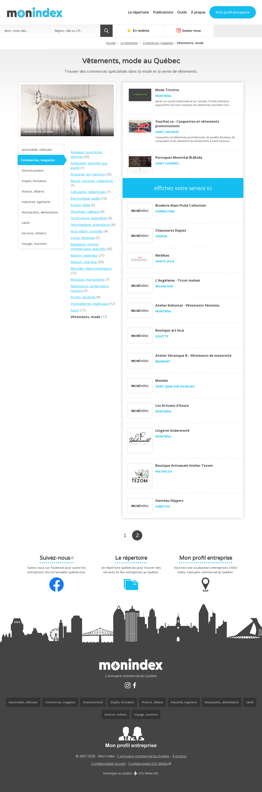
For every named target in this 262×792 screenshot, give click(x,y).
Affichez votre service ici (183, 188)
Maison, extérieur (84, 255)
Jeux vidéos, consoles (87, 231)
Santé (26, 223)
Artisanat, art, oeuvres (88, 174)
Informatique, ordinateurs (91, 224)
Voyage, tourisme (34, 243)
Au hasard (237, 30)
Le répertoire (138, 12)
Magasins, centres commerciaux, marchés (88, 246)
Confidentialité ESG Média (148, 763)
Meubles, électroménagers (91, 268)
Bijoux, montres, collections (92, 181)
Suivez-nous (187, 30)
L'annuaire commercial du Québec (143, 756)
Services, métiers (34, 233)
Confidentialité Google (108, 763)
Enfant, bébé (80, 205)
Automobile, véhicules (37, 149)
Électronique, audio (85, 198)
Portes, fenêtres (83, 297)
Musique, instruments (87, 279)
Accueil (87, 43)
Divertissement (33, 170)
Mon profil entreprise (233, 12)
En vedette (137, 30)
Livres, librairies (83, 238)
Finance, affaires (33, 191)
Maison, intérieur (84, 262)
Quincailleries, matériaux (89, 303)
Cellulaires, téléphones (88, 192)
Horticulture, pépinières (89, 218)
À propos (198, 12)
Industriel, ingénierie (36, 202)
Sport (75, 310)
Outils (182, 12)
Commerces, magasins (134, 43)
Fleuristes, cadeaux (85, 211)
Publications (163, 12)
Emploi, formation (34, 181)
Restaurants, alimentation (40, 212)
